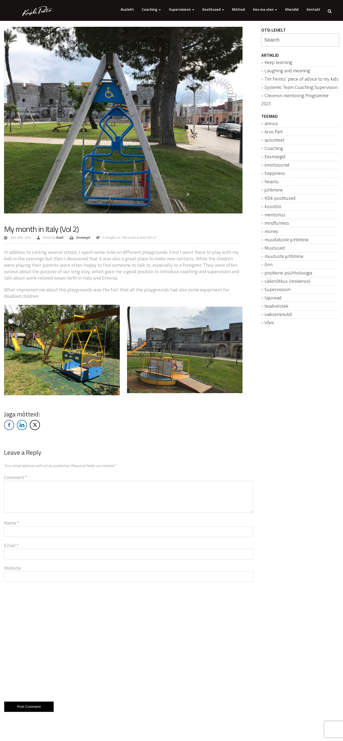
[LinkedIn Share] (22, 425)
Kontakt (313, 9)
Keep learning (278, 62)
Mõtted (238, 9)
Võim (269, 322)
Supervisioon (181, 9)
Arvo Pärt (273, 132)
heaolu (271, 181)
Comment (15, 477)
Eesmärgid (83, 237)
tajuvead (273, 298)
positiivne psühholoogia (288, 273)
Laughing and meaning (287, 70)
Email (11, 545)
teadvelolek (276, 306)
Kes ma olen (265, 9)
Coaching (151, 9)
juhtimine (273, 190)
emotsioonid (276, 165)
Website (12, 567)
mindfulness (276, 223)
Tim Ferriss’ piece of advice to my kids (301, 79)
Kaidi (60, 237)
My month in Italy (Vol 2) (41, 229)
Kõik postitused (280, 198)
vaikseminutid (278, 314)
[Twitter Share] (35, 425)
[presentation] (44, 640)
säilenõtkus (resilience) (287, 281)
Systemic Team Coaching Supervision (301, 87)
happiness (274, 173)
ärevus (271, 123)
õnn (268, 264)
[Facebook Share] (9, 425)
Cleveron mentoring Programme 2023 (295, 99)
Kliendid (292, 9)
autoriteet (274, 140)
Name (12, 522)
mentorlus (274, 215)
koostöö (272, 206)
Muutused (274, 248)
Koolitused (213, 9)
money (271, 231)
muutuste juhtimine (283, 256)
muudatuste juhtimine (286, 239)
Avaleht (127, 9)
